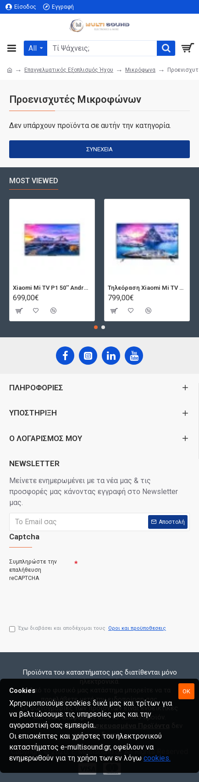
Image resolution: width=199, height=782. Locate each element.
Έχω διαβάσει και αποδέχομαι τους (88, 629)
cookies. (157, 758)
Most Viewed (33, 180)
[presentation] (73, 599)
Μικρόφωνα (140, 70)
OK (186, 691)
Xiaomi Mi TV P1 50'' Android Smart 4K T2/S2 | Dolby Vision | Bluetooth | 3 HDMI (52, 287)
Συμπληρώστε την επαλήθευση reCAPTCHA (33, 570)
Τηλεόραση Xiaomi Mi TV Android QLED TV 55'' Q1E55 (147, 287)
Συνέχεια (99, 149)
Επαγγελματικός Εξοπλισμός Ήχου (68, 70)
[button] (96, 327)
